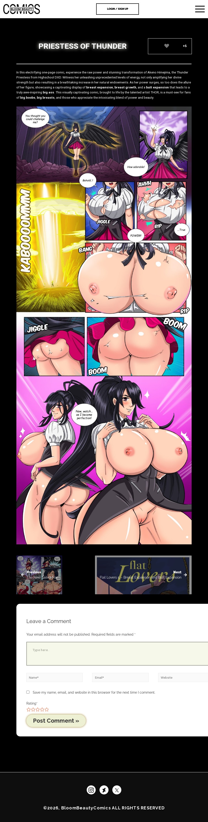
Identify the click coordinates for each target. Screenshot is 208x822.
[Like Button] (167, 45)
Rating (32, 703)
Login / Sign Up (117, 8)
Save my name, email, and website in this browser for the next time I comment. (94, 692)
